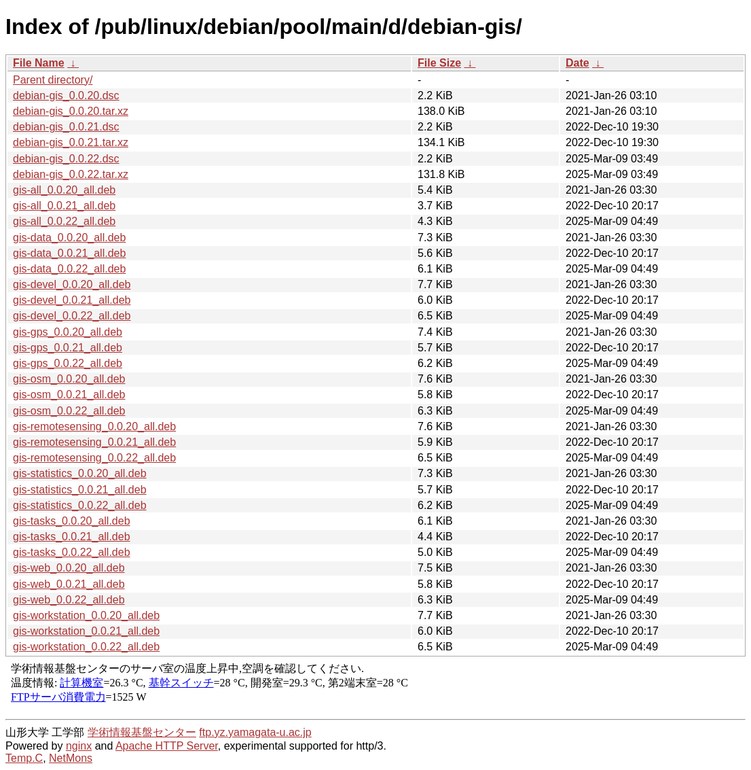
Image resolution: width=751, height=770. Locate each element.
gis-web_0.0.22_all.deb (69, 600)
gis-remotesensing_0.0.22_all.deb (94, 457)
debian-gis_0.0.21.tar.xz (70, 142)
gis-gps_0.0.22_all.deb (67, 363)
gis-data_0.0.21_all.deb (69, 253)
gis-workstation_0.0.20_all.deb (86, 615)
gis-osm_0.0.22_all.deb (69, 411)
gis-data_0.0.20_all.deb (69, 237)
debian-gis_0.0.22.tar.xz (70, 174)
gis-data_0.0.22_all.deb (69, 269)
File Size (439, 63)
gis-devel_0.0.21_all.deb (71, 300)
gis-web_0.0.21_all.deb (69, 584)
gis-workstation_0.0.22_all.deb (86, 646)
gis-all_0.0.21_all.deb (64, 205)
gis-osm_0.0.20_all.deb (69, 379)
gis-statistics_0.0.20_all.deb (80, 473)
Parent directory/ (52, 80)
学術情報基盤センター (142, 732)
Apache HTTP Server (166, 746)
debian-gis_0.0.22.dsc (66, 158)
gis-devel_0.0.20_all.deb (71, 284)
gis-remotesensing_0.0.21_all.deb (94, 442)
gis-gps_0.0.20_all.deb (67, 332)
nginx (79, 746)
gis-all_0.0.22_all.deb (64, 221)
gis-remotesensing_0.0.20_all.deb (94, 426)
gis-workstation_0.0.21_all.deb (86, 631)
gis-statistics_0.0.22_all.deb (80, 505)
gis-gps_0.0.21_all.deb (67, 347)
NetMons (70, 758)
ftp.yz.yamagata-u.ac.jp (255, 732)
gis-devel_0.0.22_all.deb (71, 315)
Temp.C (24, 758)
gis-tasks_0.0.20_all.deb (71, 521)
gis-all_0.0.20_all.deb (64, 190)
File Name (39, 63)
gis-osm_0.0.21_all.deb (69, 394)
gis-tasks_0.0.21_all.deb (71, 536)
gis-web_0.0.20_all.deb (69, 568)
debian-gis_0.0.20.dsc (66, 95)
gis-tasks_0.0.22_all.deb (71, 552)
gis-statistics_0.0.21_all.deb (80, 489)
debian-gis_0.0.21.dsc (66, 127)
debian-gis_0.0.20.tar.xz (70, 111)
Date (577, 63)
